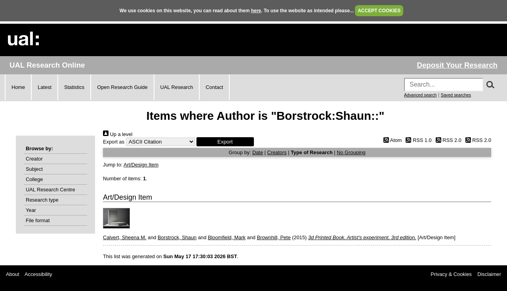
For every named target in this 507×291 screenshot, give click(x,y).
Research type (42, 200)
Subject (34, 169)
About (12, 274)
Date (257, 152)
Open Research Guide (122, 87)
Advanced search (420, 95)
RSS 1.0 (417, 140)
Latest (44, 87)
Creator (34, 159)
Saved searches (456, 95)
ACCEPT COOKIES (379, 10)
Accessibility (38, 274)
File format (38, 220)
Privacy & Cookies (451, 274)
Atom (391, 140)
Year (31, 210)
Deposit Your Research (457, 65)
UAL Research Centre (50, 190)
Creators (276, 152)
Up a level (117, 134)
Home (18, 87)
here (256, 10)
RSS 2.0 (447, 140)
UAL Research (176, 87)
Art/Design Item (141, 165)
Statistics (74, 87)
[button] (225, 141)
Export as (113, 142)
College (34, 179)
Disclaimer (489, 274)
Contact (214, 87)
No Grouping (351, 152)
